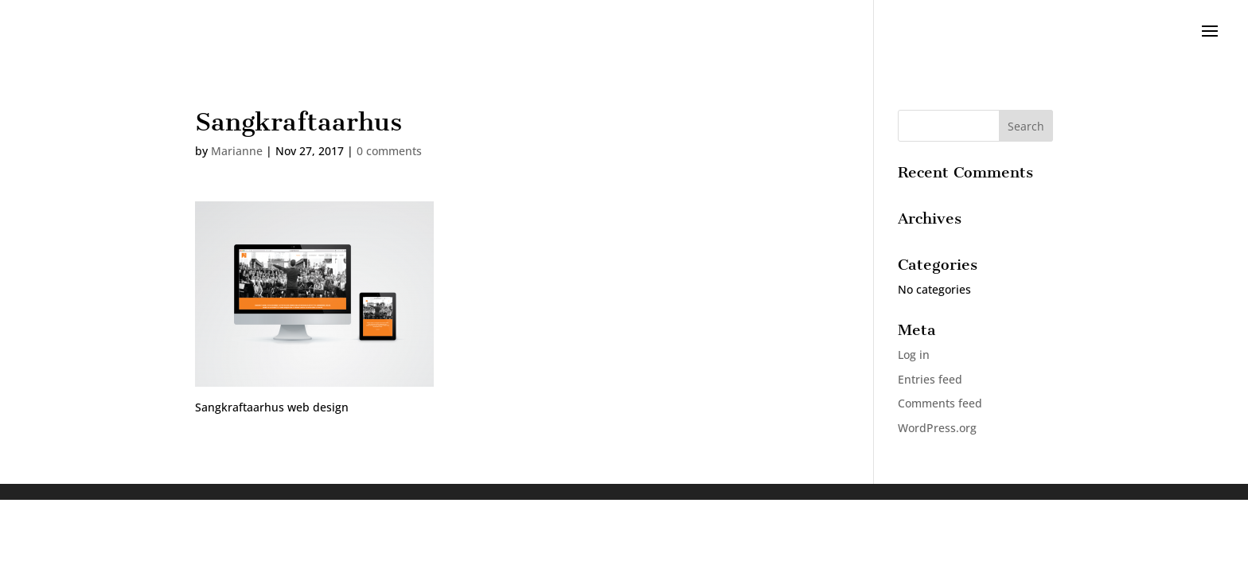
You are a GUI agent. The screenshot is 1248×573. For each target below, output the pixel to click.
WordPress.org (937, 427)
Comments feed (940, 403)
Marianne (237, 150)
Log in (914, 354)
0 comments (389, 150)
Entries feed (930, 379)
